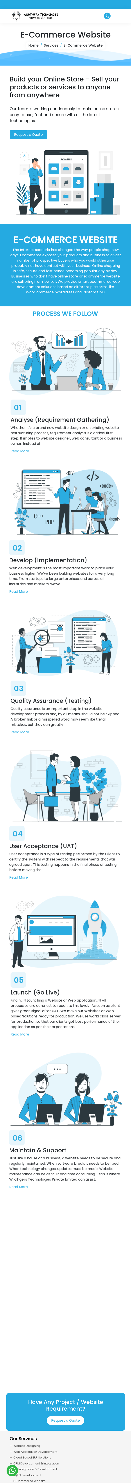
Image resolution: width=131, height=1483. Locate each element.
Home (33, 45)
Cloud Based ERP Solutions (32, 1457)
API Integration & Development (35, 1469)
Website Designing (26, 1446)
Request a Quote (28, 134)
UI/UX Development (27, 1475)
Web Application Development (35, 1452)
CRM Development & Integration (36, 1463)
